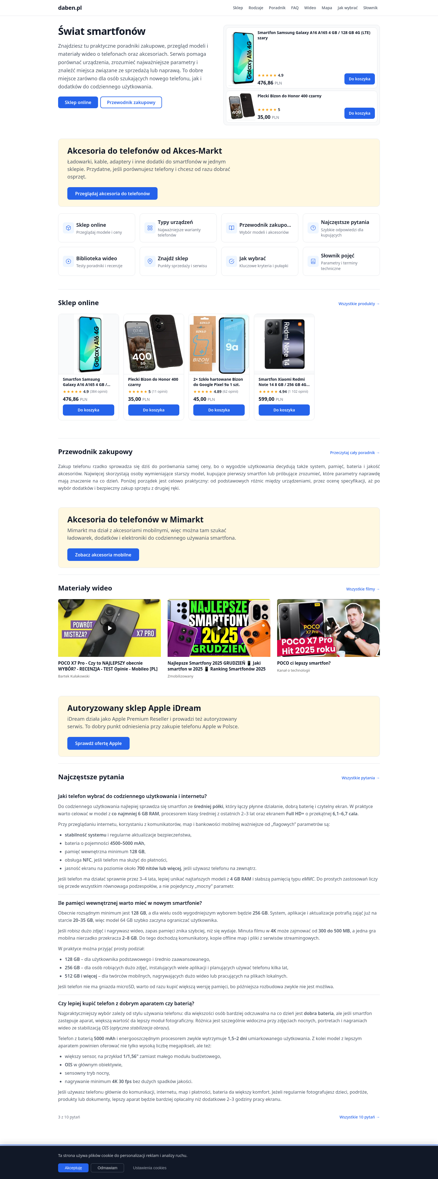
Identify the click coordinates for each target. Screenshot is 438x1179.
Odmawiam (107, 1168)
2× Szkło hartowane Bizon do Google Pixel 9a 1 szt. (218, 382)
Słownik (370, 7)
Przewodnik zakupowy (131, 102)
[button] (109, 628)
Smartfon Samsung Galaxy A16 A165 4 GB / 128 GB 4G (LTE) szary (85, 385)
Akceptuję (73, 1168)
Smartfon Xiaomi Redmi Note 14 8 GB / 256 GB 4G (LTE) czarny (282, 385)
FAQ (295, 7)
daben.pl (70, 7)
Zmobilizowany (180, 676)
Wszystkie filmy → (363, 589)
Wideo (310, 7)
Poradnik (277, 7)
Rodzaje (256, 7)
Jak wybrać (348, 7)
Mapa (327, 7)
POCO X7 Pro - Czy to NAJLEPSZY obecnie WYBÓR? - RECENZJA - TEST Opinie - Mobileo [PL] (108, 666)
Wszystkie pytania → (361, 777)
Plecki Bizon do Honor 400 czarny (290, 95)
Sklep (238, 7)
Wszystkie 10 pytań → (359, 1117)
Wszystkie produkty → (359, 303)
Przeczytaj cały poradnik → (355, 452)
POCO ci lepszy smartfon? (304, 663)
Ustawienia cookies (149, 1168)
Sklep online (78, 102)
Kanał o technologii (293, 670)
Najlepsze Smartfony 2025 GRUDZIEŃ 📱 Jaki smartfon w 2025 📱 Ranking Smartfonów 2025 (217, 666)
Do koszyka (359, 78)
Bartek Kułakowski (73, 676)
